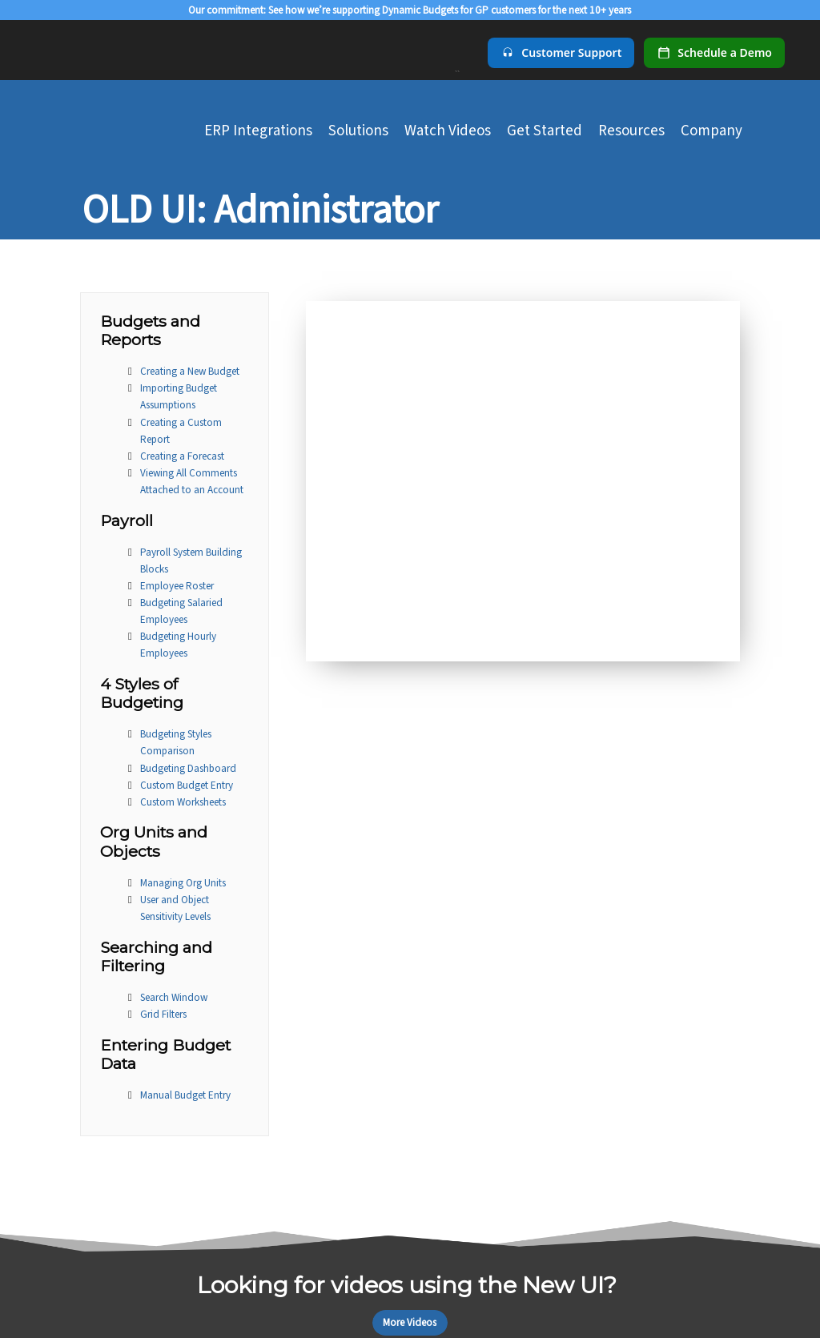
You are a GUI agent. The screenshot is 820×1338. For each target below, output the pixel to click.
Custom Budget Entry (186, 785)
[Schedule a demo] (714, 53)
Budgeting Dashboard (188, 768)
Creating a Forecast (182, 456)
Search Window (173, 997)
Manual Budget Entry (185, 1095)
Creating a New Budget (189, 371)
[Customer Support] (561, 53)
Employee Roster (177, 585)
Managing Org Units (183, 882)
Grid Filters (163, 1014)
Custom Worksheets (183, 802)
